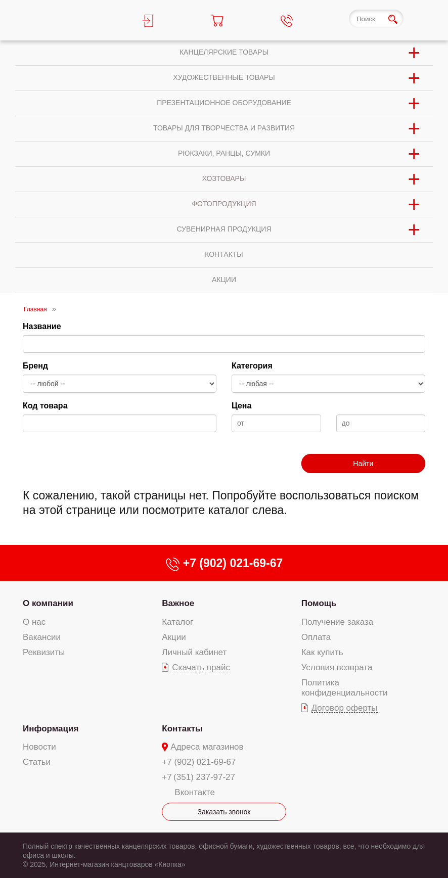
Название (42, 326)
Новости (39, 747)
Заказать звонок (224, 812)
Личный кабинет (194, 652)
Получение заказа (337, 622)
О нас (34, 622)
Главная (35, 309)
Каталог (177, 622)
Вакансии (42, 637)
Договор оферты (344, 708)
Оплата (316, 637)
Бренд (35, 365)
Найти (363, 463)
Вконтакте (194, 792)
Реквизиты (44, 652)
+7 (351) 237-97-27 (198, 777)
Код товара (45, 405)
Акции (174, 637)
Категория (252, 365)
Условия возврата (337, 667)
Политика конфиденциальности (344, 688)
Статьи (37, 762)
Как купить (322, 652)
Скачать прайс (201, 667)
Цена (241, 405)
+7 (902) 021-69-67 (199, 762)
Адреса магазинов (206, 747)
